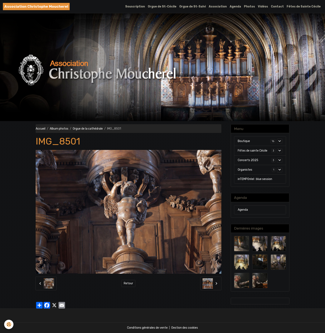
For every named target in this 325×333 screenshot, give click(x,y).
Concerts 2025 (248, 160)
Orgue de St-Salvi (192, 6)
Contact (277, 6)
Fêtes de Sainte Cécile (304, 6)
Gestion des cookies (184, 327)
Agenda (235, 6)
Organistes (245, 169)
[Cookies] (8, 324)
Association (218, 6)
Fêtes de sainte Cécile (252, 150)
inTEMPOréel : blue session (255, 179)
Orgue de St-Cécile (162, 6)
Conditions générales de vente (147, 327)
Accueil (40, 128)
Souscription (135, 6)
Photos (249, 6)
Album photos (59, 128)
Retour (128, 283)
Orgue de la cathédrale (88, 128)
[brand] (36, 6)
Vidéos (263, 6)
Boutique (244, 141)
